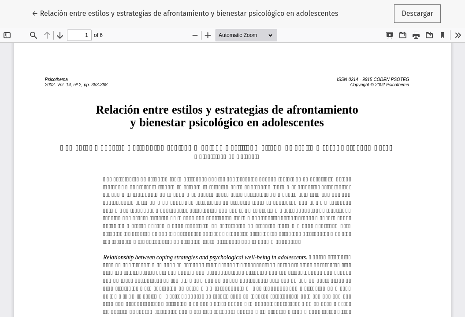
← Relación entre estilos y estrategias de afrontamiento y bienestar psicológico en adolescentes (185, 13)
